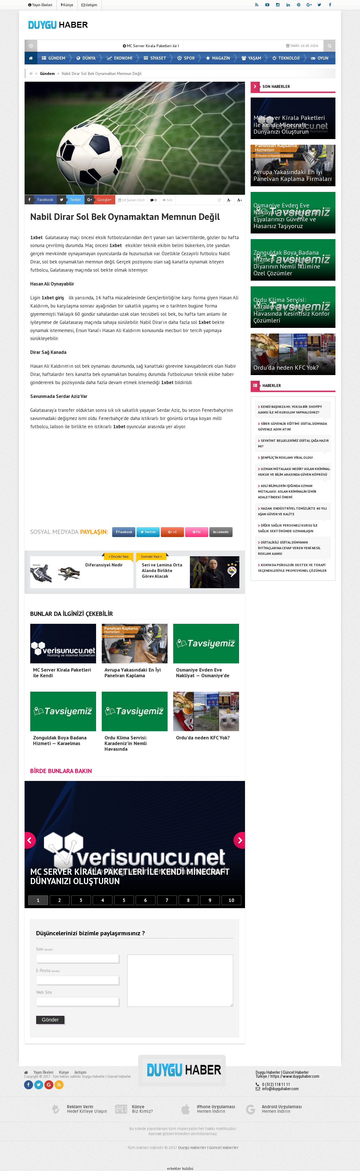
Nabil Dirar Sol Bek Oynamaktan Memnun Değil (102, 73)
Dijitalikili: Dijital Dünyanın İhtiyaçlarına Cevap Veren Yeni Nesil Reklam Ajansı (289, 548)
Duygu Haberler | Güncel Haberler (208, 1147)
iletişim (89, 5)
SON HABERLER (276, 86)
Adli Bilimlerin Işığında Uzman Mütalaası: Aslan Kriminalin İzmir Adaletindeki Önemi (287, 491)
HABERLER (272, 385)
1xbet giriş (53, 298)
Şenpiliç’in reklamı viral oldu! (285, 457)
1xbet (36, 237)
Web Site (44, 992)
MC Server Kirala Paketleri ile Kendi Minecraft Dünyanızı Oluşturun (289, 124)
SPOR (186, 58)
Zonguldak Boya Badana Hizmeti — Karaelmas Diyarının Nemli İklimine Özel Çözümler (286, 262)
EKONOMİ (119, 58)
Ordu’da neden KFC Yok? (286, 367)
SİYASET (155, 58)
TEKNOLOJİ (286, 58)
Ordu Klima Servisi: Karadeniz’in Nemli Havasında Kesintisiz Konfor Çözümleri (291, 310)
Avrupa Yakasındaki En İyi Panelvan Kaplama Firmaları (292, 175)
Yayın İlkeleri (40, 5)
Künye (66, 5)
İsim (44, 949)
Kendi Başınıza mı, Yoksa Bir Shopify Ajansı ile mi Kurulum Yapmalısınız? (290, 409)
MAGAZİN (218, 58)
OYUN (319, 58)
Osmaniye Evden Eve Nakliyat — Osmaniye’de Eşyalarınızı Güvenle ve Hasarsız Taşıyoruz (286, 215)
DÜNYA (86, 58)
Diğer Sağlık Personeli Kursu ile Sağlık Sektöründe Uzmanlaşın (288, 528)
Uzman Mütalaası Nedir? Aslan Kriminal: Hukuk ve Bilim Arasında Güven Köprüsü (294, 472)
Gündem (47, 73)
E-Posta (48, 970)
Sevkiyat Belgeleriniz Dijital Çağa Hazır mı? (293, 443)
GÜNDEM (53, 58)
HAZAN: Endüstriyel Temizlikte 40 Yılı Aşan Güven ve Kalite (292, 511)
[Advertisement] (232, 26)
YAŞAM (251, 58)
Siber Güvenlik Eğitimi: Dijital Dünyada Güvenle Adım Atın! (292, 426)
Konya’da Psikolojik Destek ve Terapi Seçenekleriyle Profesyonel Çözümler (292, 568)
